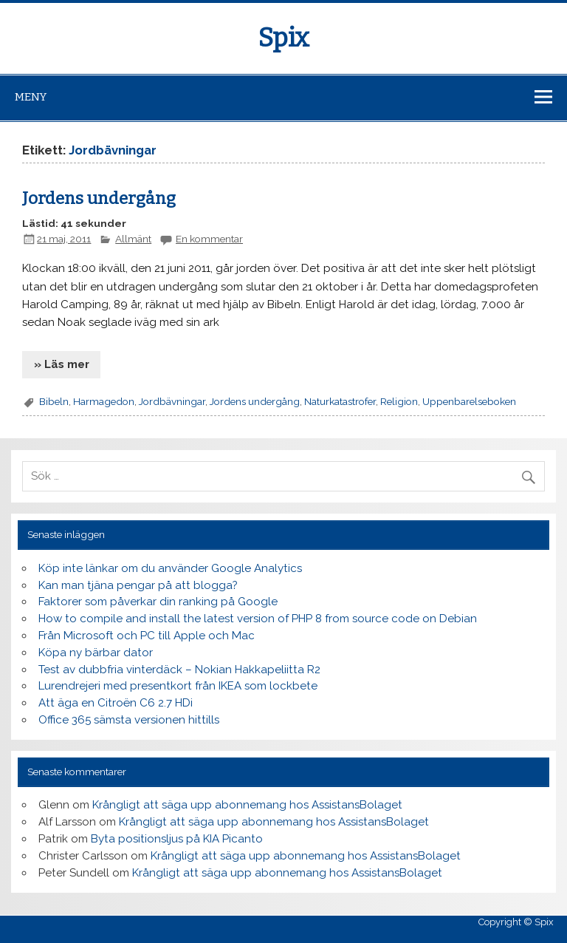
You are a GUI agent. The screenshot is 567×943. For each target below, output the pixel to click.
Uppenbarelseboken (469, 401)
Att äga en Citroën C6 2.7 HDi (115, 702)
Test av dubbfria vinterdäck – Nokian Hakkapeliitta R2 (179, 669)
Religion (399, 401)
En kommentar (209, 239)
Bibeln (54, 401)
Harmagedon (103, 401)
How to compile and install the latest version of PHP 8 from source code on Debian (257, 618)
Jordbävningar (172, 401)
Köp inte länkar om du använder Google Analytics (170, 568)
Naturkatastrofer (340, 401)
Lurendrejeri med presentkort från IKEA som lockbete (177, 685)
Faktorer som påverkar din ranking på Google (158, 601)
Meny (31, 96)
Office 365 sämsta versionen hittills (128, 719)
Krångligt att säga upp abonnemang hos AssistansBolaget (247, 804)
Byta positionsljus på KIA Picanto (177, 838)
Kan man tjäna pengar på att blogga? (138, 585)
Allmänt (133, 239)
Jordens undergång (99, 198)
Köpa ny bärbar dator (95, 652)
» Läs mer (61, 364)
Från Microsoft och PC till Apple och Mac (146, 635)
